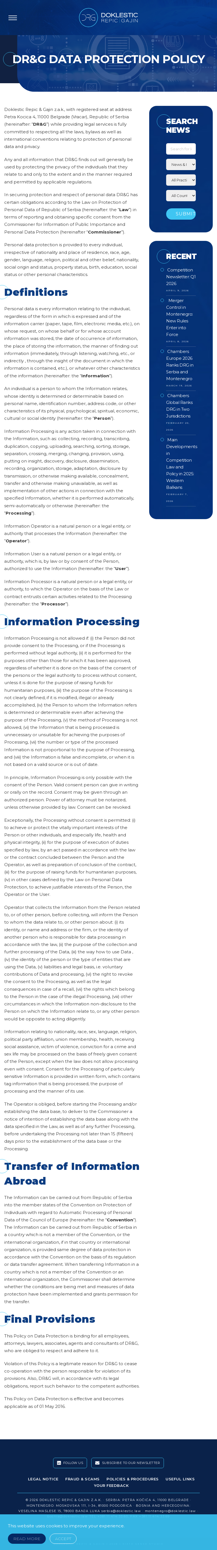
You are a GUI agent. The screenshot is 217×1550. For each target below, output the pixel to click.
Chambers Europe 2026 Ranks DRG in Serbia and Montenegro (179, 365)
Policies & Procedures (133, 1479)
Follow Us (70, 1463)
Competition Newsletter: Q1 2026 (181, 276)
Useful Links (180, 1479)
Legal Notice (43, 1479)
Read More (26, 1538)
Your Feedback (111, 1485)
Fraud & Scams (82, 1479)
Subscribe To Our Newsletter (127, 1463)
